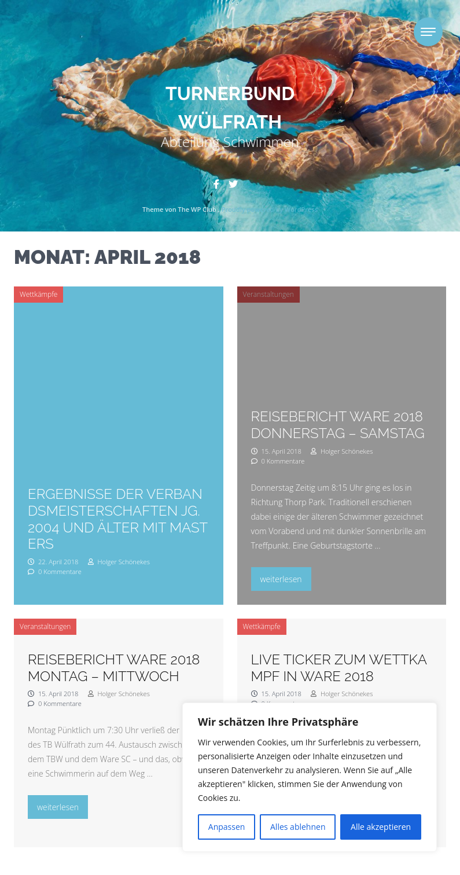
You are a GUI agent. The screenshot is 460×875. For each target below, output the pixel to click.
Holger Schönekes (119, 561)
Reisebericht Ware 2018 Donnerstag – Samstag (338, 425)
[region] (309, 777)
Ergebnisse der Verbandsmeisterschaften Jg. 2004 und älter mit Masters (118, 519)
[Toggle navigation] (428, 31)
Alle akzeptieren (381, 826)
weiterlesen (285, 577)
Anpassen (226, 826)
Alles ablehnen (297, 826)
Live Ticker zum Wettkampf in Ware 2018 (339, 668)
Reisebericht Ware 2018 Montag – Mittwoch (114, 668)
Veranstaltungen (268, 294)
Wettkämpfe (38, 294)
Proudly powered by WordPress (270, 209)
